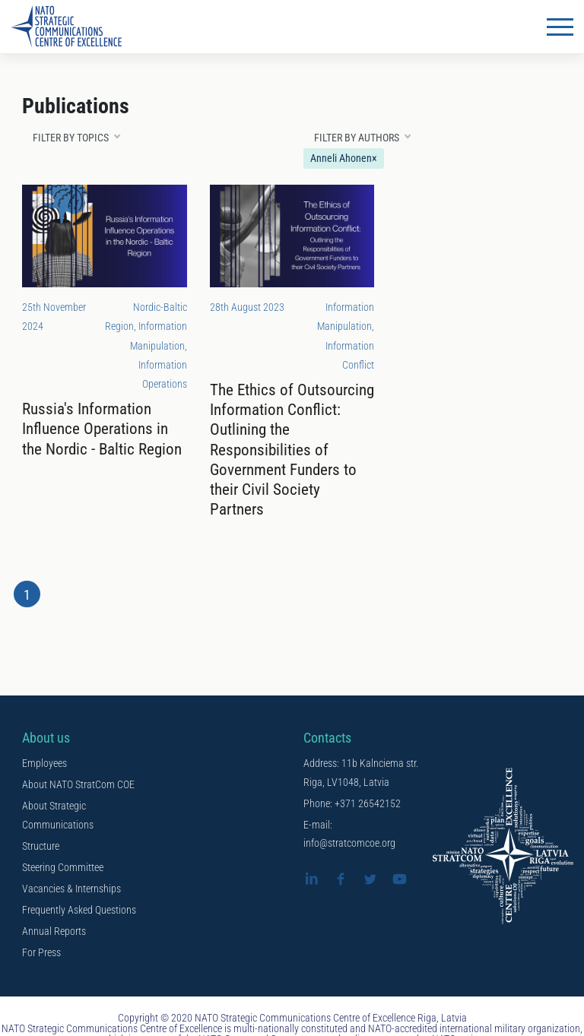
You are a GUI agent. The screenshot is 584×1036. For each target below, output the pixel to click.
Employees (44, 763)
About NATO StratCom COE (78, 784)
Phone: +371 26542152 (352, 803)
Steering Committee (62, 867)
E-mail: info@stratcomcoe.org (349, 834)
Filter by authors (356, 137)
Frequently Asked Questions (79, 910)
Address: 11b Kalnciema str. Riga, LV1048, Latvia (360, 772)
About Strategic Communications (58, 815)
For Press (41, 952)
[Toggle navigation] (560, 26)
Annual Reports (54, 931)
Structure (40, 846)
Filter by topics (71, 137)
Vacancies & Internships (71, 888)
